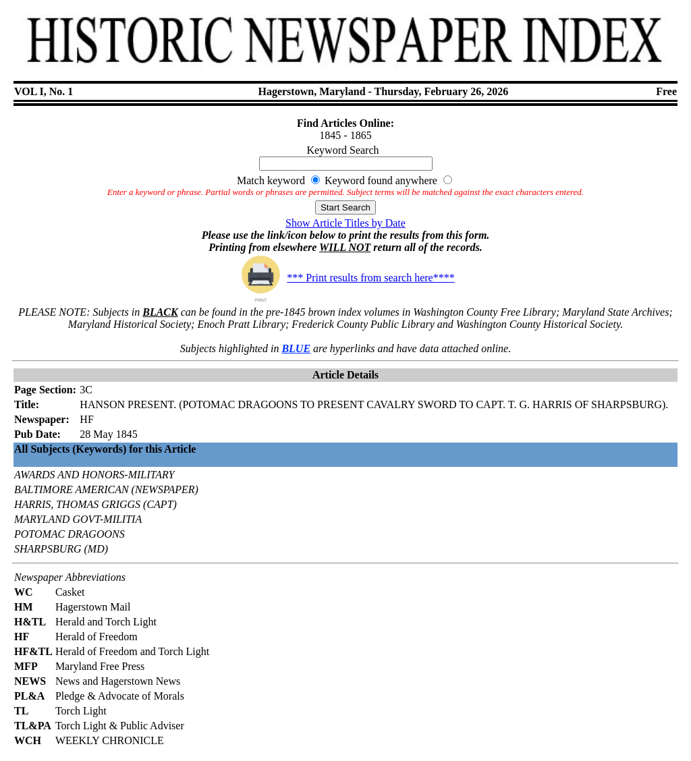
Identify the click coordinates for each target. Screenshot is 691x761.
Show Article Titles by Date (345, 223)
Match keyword (271, 180)
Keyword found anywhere (381, 180)
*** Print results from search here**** (345, 277)
